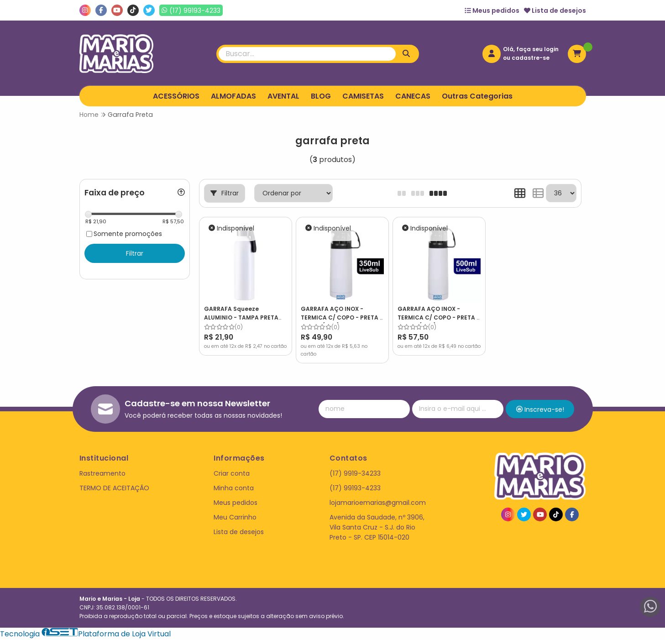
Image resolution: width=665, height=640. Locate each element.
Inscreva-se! (540, 409)
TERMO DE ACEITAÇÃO (114, 488)
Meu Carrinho (235, 517)
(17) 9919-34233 (355, 473)
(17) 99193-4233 (355, 488)
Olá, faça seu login (531, 49)
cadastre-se (531, 58)
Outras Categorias (477, 96)
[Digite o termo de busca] (307, 54)
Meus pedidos (492, 10)
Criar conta (232, 473)
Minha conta (234, 488)
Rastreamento (102, 473)
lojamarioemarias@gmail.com (378, 502)
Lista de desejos (555, 10)
